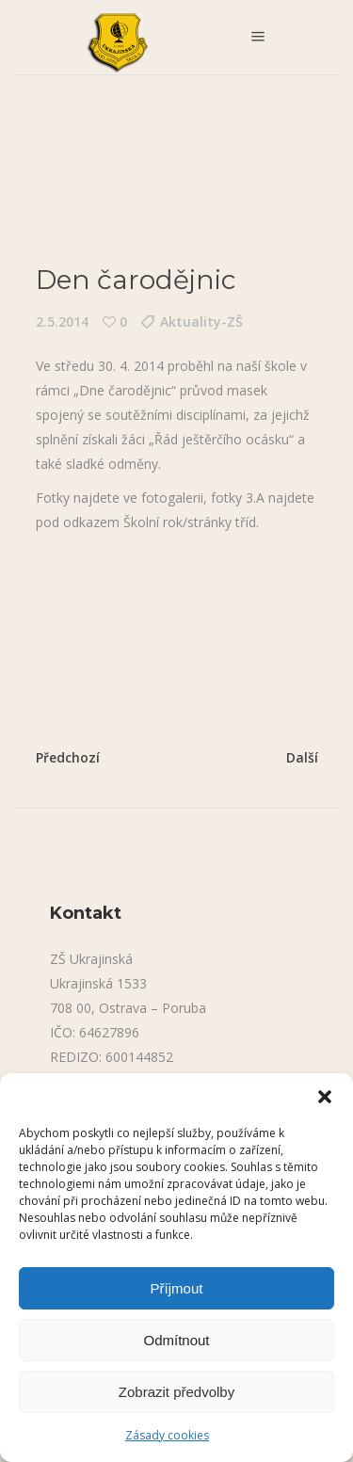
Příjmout (177, 1288)
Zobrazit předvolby (176, 1392)
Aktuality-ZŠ (201, 321)
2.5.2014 (62, 321)
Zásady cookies (167, 1435)
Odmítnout (176, 1340)
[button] (324, 1096)
